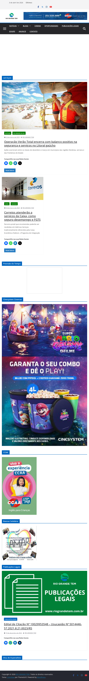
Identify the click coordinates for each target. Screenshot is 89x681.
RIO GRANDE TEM (28, 137)
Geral (7, 204)
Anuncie (22, 31)
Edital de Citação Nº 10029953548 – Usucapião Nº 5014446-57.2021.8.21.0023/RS (43, 626)
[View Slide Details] (55, 16)
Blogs (25, 26)
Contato (33, 31)
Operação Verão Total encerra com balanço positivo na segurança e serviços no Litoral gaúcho (40, 143)
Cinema (38, 26)
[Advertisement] (44, 51)
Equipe (12, 31)
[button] (18, 26)
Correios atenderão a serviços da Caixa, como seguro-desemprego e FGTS (22, 215)
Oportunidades (51, 26)
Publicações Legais (70, 26)
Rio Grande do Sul (19, 133)
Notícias (13, 26)
